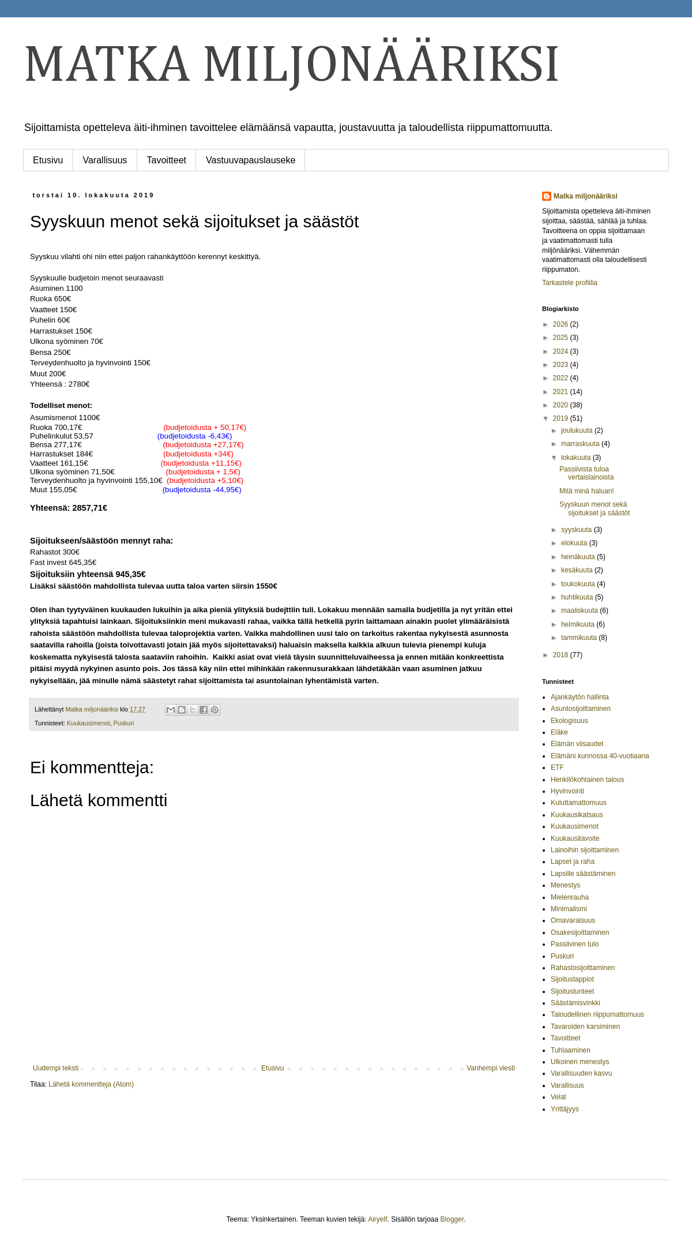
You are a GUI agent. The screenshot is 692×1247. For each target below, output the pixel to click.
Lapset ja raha (573, 861)
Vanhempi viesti (491, 1068)
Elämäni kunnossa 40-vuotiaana (600, 756)
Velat (558, 1097)
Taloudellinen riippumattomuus (597, 1014)
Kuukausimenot (88, 723)
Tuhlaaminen (571, 1050)
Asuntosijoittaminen (581, 709)
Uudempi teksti (55, 1068)
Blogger (452, 1219)
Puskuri (123, 723)
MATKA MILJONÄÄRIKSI (292, 66)
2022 (561, 378)
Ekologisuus (569, 721)
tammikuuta (580, 638)
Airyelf (377, 1219)
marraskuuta (581, 444)
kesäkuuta (578, 570)
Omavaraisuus (573, 920)
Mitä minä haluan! (586, 491)
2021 (561, 392)
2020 (561, 405)
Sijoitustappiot (572, 979)
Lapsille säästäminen (583, 874)
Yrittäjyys (565, 1109)
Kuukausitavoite (575, 838)
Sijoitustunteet (572, 991)
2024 (561, 351)
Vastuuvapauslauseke (250, 160)
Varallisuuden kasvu (581, 1073)
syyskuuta (577, 530)
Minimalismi (569, 909)
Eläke (559, 732)
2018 (561, 655)
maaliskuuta (580, 610)
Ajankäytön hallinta (580, 697)
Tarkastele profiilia (569, 283)
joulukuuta (578, 430)
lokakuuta (577, 458)
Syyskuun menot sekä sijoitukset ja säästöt (594, 508)
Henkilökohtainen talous (587, 780)
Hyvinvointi (567, 791)
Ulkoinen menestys (580, 1062)
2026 (561, 324)
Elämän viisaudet (577, 744)
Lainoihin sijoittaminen (585, 850)
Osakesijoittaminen (580, 932)
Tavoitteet (166, 160)
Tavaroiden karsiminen (585, 1027)
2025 (561, 338)
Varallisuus (104, 160)
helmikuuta (578, 624)
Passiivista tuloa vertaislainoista (586, 473)
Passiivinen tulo (575, 944)
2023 (561, 365)
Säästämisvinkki (575, 1003)
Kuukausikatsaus (577, 815)
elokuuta (575, 543)
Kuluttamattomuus (579, 803)
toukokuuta (579, 584)
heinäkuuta (579, 557)
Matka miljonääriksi (586, 196)
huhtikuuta (578, 597)
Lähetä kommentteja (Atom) (91, 1084)
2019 (561, 418)
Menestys (565, 885)
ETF (557, 767)
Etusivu (48, 160)
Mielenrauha (570, 897)
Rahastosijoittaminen (583, 968)
